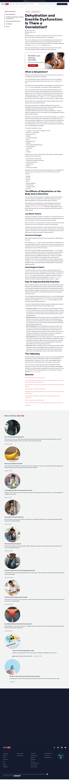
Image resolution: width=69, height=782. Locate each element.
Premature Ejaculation (35, 765)
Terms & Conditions (10, 776)
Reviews (45, 4)
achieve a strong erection (37, 45)
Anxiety (32, 4)
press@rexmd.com (20, 758)
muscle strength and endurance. (38, 207)
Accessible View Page (42, 776)
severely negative (58, 277)
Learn (4, 765)
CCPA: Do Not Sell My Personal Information (30, 776)
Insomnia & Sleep (34, 767)
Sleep (22, 4)
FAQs (4, 763)
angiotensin (35, 242)
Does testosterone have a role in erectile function (36, 378)
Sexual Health (12, 4)
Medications (41, 4)
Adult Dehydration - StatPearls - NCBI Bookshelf (36, 389)
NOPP (21, 776)
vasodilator (33, 261)
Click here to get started (36, 372)
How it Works (49, 4)
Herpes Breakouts (34, 769)
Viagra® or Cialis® (45, 300)
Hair (29, 4)
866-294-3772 (47, 758)
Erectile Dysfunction (36, 11)
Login (54, 4)
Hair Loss (32, 763)
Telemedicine (5, 769)
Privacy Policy (28, 407)
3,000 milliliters (47, 97)
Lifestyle (27, 11)
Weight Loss (17, 4)
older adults (28, 87)
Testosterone (25, 4)
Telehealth (5, 776)
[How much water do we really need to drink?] (35, 400)
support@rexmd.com (48, 760)
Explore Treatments (61, 4)
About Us (4, 767)
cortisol (55, 250)
